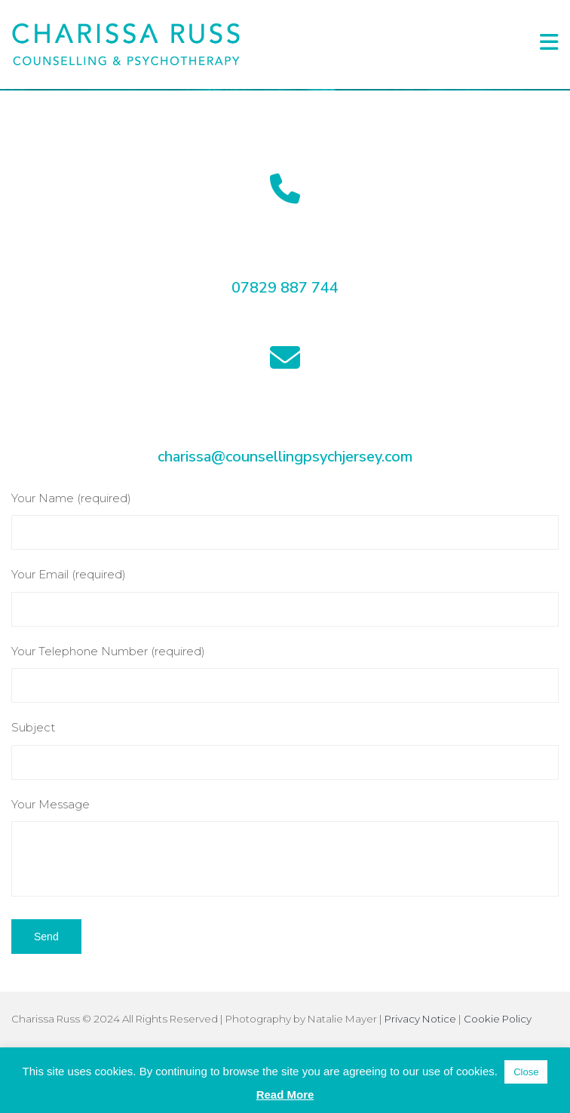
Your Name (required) (285, 520)
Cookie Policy (498, 1019)
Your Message (285, 847)
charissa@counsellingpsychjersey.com (285, 456)
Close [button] (525, 1072)
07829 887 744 (285, 287)
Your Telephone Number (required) (285, 674)
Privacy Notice (420, 1019)
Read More (285, 1094)
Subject (285, 750)
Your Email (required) (285, 597)
